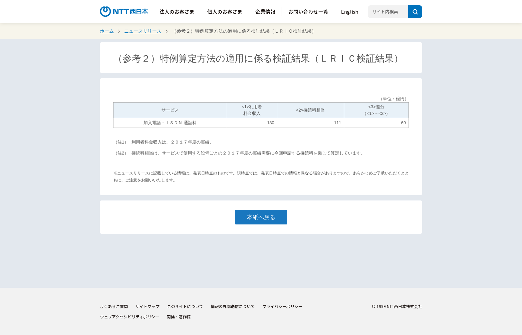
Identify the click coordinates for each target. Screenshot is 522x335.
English (349, 11)
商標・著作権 (179, 316)
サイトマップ (147, 306)
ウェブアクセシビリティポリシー (129, 316)
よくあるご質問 (114, 306)
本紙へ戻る (261, 217)
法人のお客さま (176, 11)
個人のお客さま (224, 11)
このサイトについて (185, 306)
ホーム (107, 31)
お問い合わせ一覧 (308, 11)
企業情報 (265, 11)
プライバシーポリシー (282, 306)
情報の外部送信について (233, 306)
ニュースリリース (142, 31)
